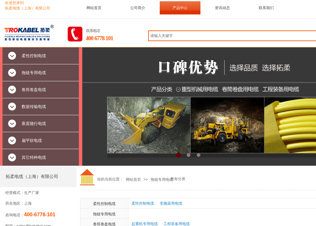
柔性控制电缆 (104, 204)
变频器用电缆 (171, 203)
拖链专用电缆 (162, 179)
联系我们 (266, 8)
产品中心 (180, 8)
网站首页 (93, 8)
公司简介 (137, 8)
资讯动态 (222, 8)
